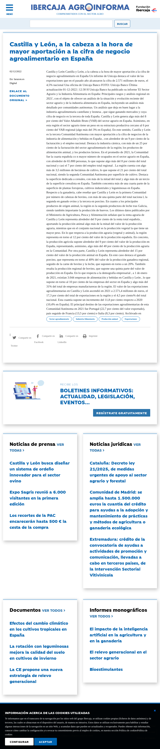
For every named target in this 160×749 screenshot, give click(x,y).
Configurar (19, 741)
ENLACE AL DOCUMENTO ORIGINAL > (20, 95)
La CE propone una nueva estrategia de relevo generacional (36, 675)
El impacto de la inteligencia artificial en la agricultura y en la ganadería (119, 635)
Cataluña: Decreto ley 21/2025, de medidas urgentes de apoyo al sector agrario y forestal (118, 472)
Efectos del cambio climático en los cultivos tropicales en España (39, 629)
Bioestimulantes (106, 669)
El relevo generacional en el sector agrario (118, 655)
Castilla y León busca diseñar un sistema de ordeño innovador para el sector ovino (40, 472)
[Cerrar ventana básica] (155, 710)
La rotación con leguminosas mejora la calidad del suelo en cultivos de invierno (39, 652)
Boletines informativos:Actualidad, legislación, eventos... (97, 396)
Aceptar (45, 741)
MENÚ (9, 14)
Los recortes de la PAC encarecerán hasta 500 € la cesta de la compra (38, 521)
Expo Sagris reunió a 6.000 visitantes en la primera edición (38, 498)
